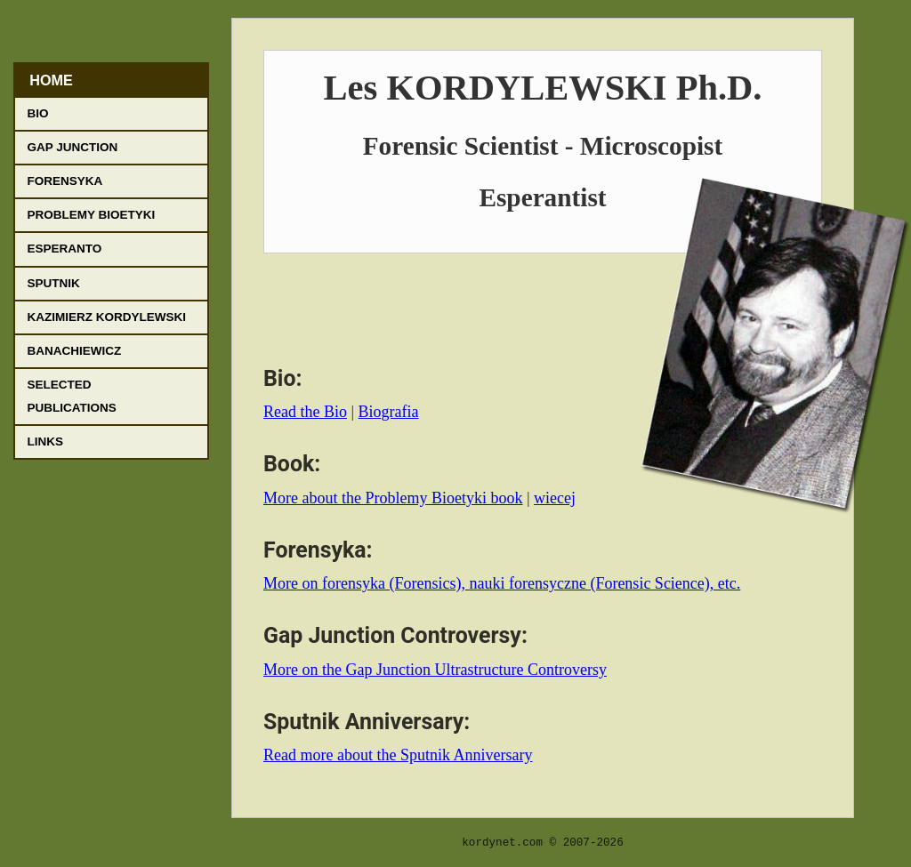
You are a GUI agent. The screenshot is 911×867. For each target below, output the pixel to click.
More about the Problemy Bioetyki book (392, 498)
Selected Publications (72, 396)
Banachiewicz (75, 350)
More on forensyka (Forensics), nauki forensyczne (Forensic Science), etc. (501, 583)
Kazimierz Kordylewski (107, 317)
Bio (38, 113)
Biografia (389, 412)
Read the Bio (305, 412)
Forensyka (65, 181)
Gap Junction (73, 147)
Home (51, 80)
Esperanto (65, 248)
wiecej (555, 498)
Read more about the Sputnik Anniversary (397, 755)
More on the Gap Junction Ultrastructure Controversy (435, 669)
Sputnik (54, 283)
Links (46, 441)
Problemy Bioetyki (92, 214)
